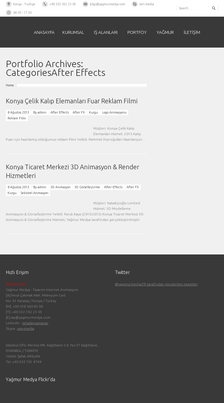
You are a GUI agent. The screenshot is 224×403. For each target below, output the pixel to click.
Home (10, 85)
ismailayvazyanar (35, 323)
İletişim (192, 32)
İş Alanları (106, 32)
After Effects (59, 112)
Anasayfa (44, 32)
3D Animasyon (60, 187)
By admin (39, 112)
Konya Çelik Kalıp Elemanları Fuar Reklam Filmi (72, 100)
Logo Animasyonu (114, 112)
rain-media (25, 328)
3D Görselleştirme (87, 187)
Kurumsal (73, 32)
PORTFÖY (137, 32)
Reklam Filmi (17, 118)
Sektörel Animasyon (34, 193)
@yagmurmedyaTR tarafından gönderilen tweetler (156, 284)
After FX (79, 112)
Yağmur (165, 32)
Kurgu (93, 112)
